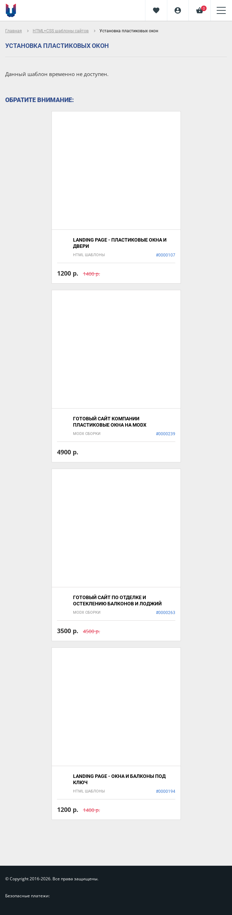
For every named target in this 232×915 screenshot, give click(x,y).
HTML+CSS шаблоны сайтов (61, 30)
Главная (13, 30)
